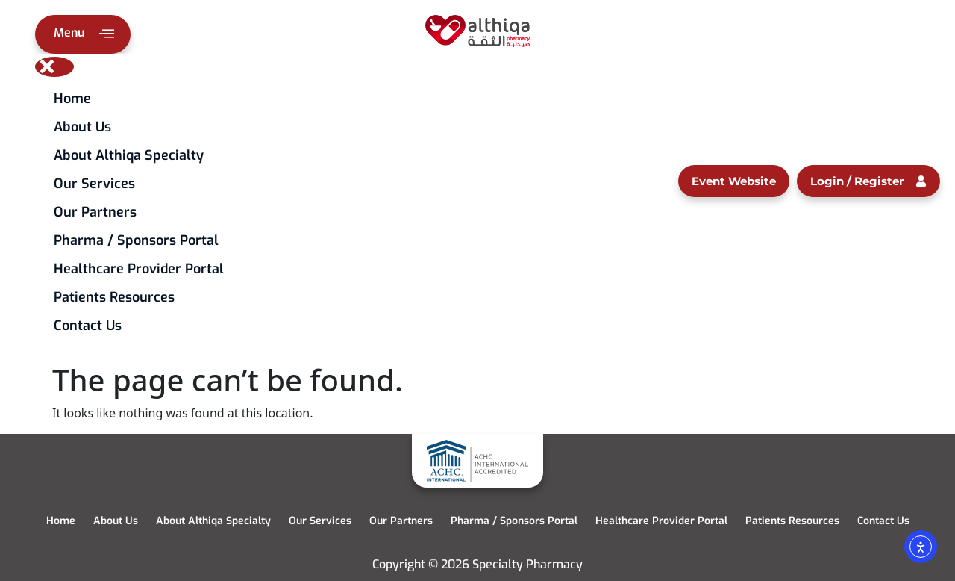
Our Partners (95, 212)
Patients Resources (114, 297)
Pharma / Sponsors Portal (136, 240)
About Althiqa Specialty (129, 155)
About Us (82, 127)
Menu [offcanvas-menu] (84, 35)
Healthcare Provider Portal (139, 269)
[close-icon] (54, 67)
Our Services (94, 184)
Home (72, 99)
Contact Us (88, 326)
